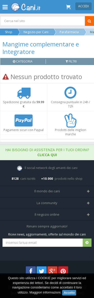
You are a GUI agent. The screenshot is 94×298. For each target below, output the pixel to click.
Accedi (83, 6)
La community (47, 203)
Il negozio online (47, 214)
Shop (8, 32)
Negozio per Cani (36, 32)
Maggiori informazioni (45, 292)
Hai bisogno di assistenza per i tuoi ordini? (47, 152)
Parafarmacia (69, 32)
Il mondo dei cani (47, 191)
